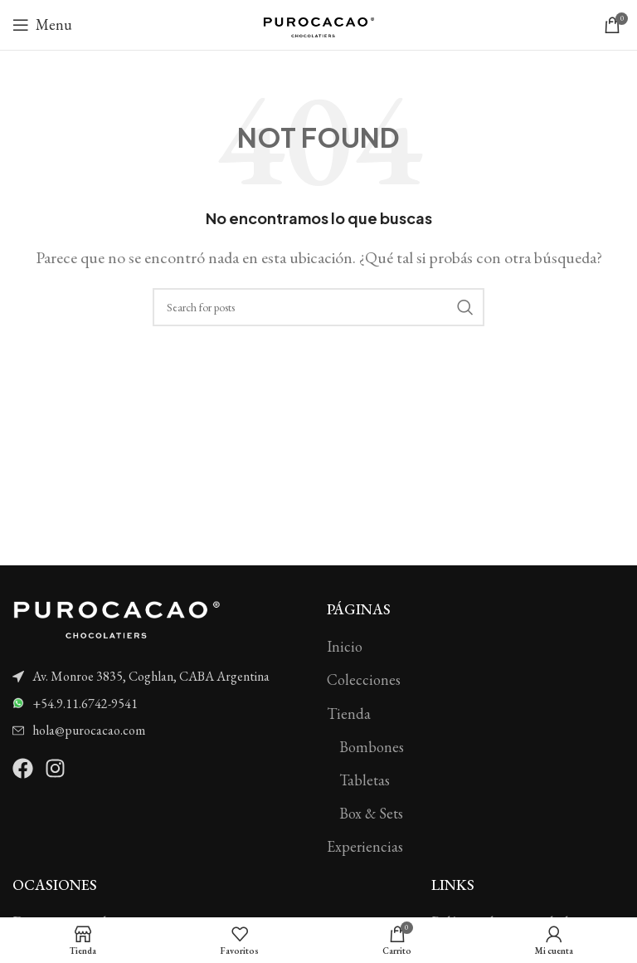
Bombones (371, 746)
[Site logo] (318, 22)
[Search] (318, 307)
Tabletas (364, 779)
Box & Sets (371, 813)
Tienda (349, 713)
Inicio (344, 646)
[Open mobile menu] (42, 25)
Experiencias (365, 846)
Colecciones (364, 679)
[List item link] (161, 676)
